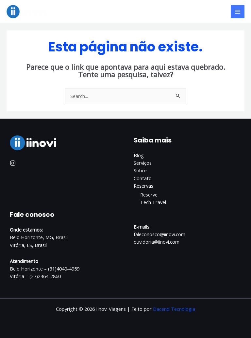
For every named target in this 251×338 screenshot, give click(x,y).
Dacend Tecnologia (174, 309)
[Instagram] (13, 163)
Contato (143, 178)
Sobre (140, 170)
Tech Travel (153, 202)
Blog (139, 155)
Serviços (143, 163)
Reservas (143, 185)
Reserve (149, 194)
